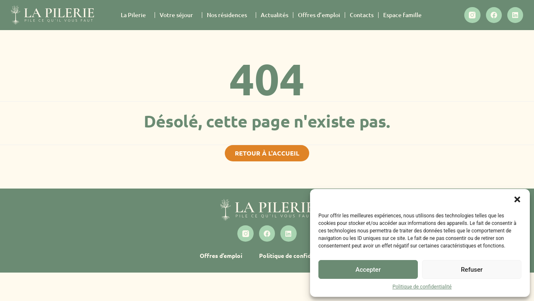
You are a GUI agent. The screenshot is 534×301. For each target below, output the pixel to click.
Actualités (274, 15)
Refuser (472, 269)
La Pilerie (135, 15)
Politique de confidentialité (422, 287)
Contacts (362, 15)
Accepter (368, 269)
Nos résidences (229, 15)
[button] (517, 199)
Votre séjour (178, 15)
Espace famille (402, 15)
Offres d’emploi (319, 15)
